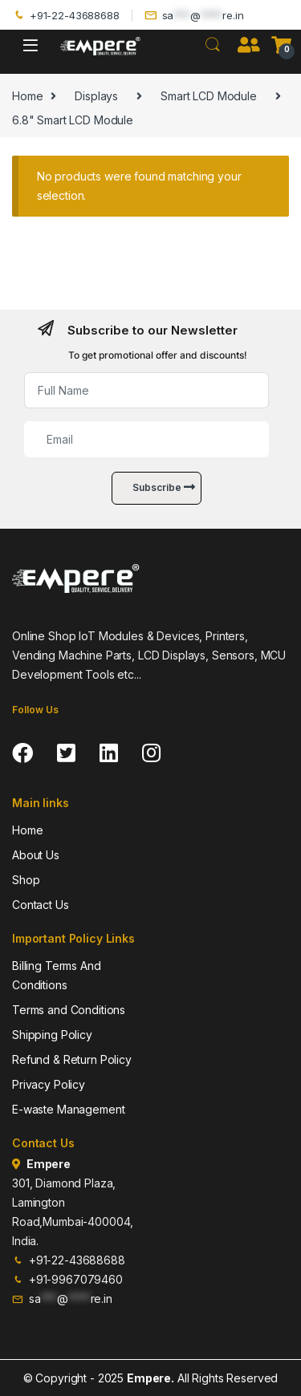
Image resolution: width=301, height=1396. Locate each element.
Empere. (150, 1378)
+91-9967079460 (67, 1279)
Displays (96, 96)
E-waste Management (68, 1109)
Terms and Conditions (68, 1010)
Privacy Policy (48, 1084)
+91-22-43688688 (66, 15)
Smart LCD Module (209, 96)
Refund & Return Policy (72, 1059)
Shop (25, 880)
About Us (35, 855)
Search (213, 45)
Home (27, 96)
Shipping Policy (52, 1034)
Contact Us (40, 904)
